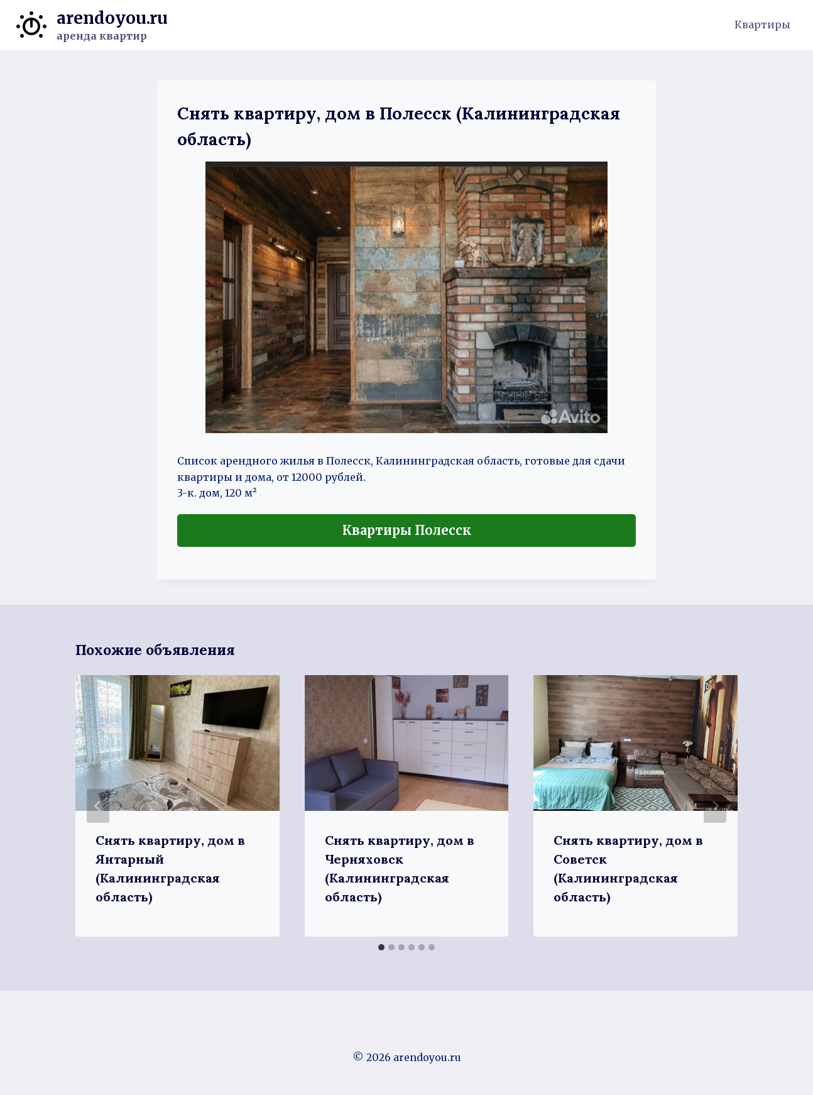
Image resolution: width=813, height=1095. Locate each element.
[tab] (381, 947)
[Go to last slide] (98, 806)
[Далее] (715, 806)
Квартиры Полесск (406, 530)
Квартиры (762, 24)
